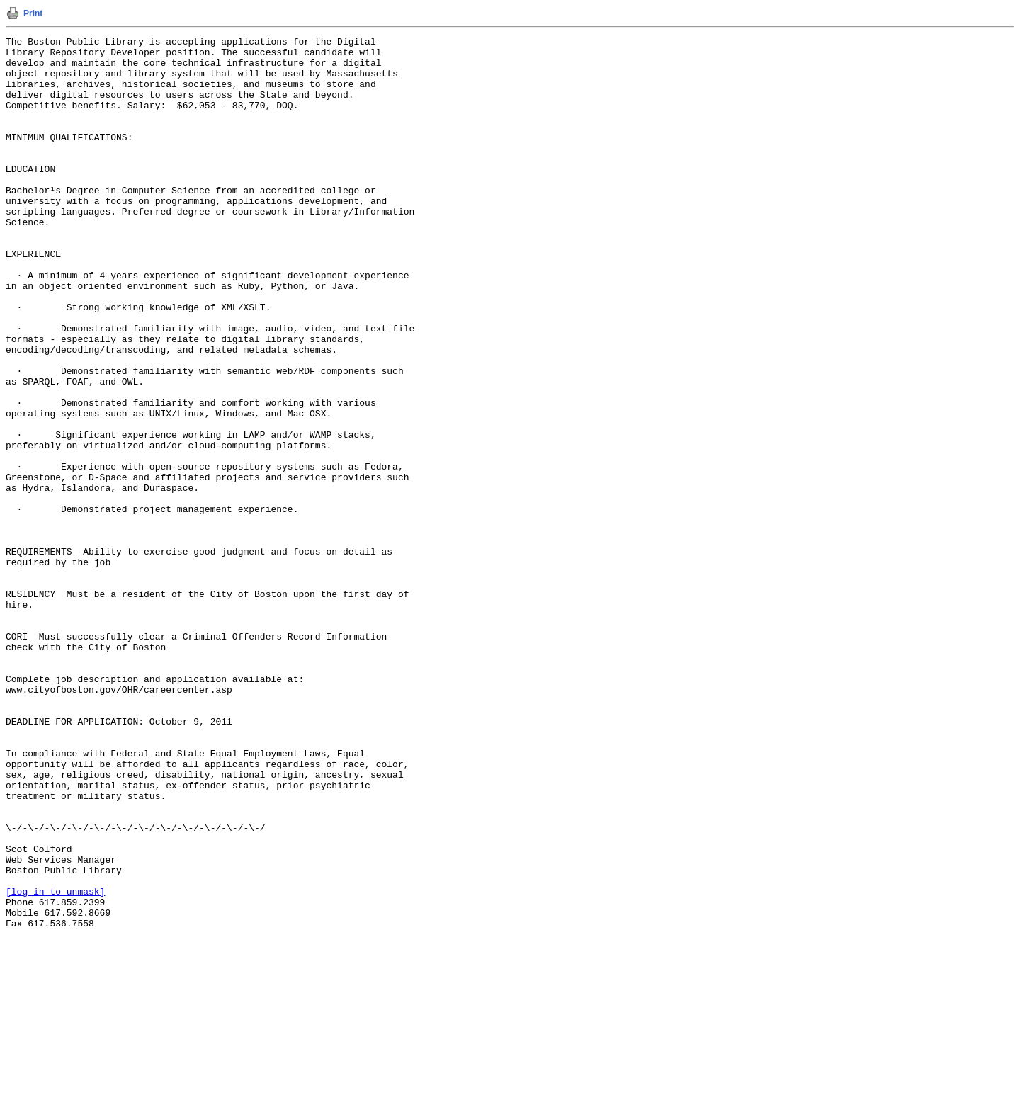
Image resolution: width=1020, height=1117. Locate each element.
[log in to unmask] (55, 1063)
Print (32, 13)
